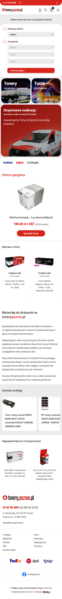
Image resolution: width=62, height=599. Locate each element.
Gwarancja (38, 538)
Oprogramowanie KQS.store (22, 591)
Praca (36, 534)
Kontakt (6, 542)
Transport (38, 546)
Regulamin (7, 538)
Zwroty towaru (9, 549)
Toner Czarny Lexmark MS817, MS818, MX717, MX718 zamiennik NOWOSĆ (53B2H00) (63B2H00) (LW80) (19, 420)
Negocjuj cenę (40, 542)
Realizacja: (42, 591)
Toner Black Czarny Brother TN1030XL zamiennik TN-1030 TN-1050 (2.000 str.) (15, 473)
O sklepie (7, 534)
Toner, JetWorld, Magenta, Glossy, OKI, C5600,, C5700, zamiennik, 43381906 (44, 286)
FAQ (4, 546)
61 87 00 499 (10, 2)
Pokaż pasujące (17, 70)
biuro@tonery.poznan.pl (13, 522)
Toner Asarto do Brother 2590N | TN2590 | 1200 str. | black (15, 284)
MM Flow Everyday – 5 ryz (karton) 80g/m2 (31, 217)
